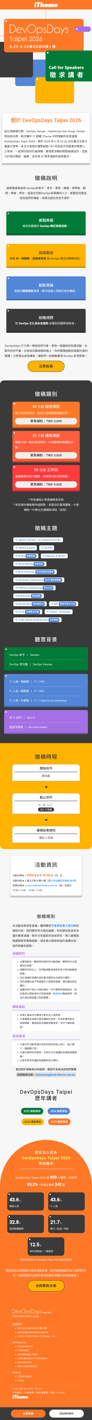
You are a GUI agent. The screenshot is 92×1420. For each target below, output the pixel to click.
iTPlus (21, 1380)
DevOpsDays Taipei (28, 1354)
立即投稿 (28, 1413)
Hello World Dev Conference (32, 1358)
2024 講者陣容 (58, 1111)
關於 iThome (58, 1392)
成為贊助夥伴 (66, 1413)
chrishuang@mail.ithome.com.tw (55, 1074)
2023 (29, 1316)
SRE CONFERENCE (27, 1366)
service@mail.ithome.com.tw (42, 885)
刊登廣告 (17, 1392)
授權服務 (29, 1392)
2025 (15, 1316)
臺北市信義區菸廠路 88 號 (62, 880)
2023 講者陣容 (32, 1121)
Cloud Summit (25, 1346)
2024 (22, 1316)
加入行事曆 (46, 809)
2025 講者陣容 (32, 1111)
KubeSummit (24, 1362)
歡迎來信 (58, 993)
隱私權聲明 (42, 1392)
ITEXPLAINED (25, 1376)
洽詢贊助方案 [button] (46, 1286)
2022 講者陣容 (59, 1121)
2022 (36, 1316)
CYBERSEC (23, 1350)
